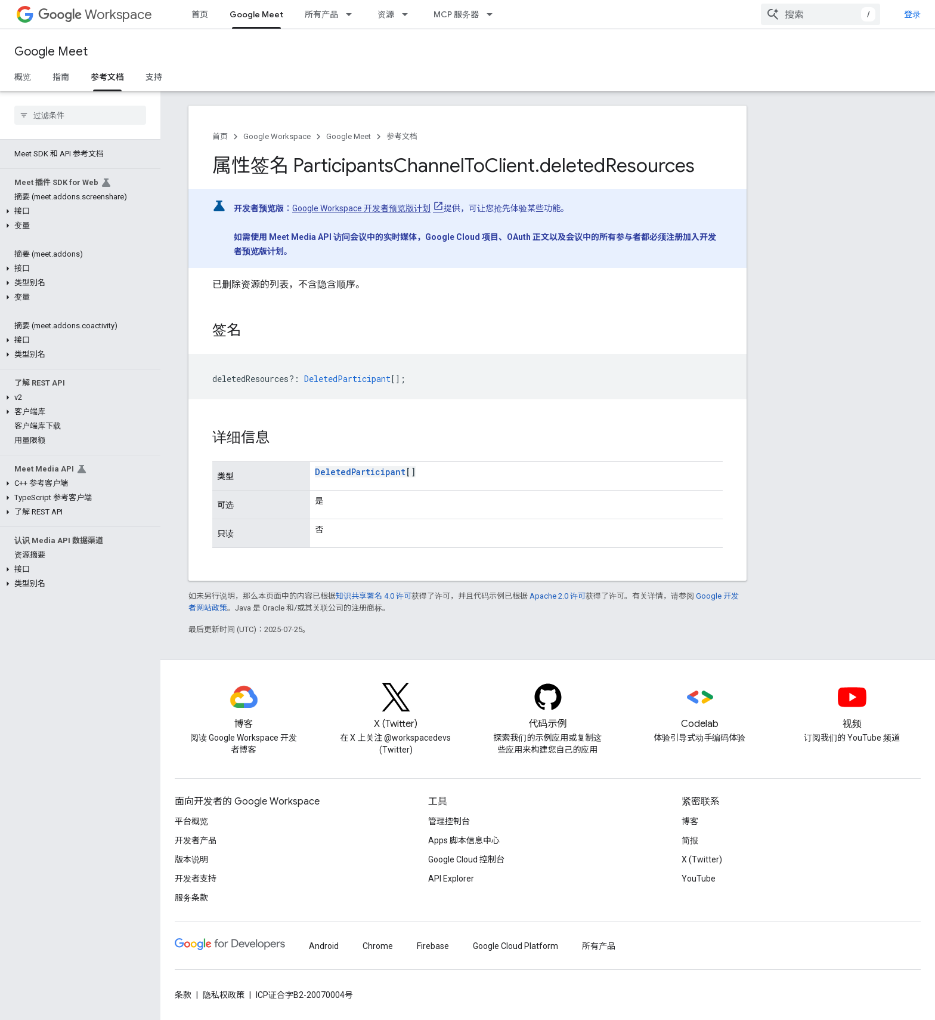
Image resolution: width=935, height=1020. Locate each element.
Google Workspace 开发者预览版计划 (361, 208)
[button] (78, 211)
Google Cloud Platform (515, 946)
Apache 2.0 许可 (558, 595)
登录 (912, 14)
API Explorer (451, 878)
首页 (199, 14)
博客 (690, 821)
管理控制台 (449, 821)
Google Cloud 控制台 (466, 859)
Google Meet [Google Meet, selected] (256, 14)
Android (324, 946)
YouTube (699, 878)
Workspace (95, 15)
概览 (22, 77)
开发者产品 (195, 840)
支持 (153, 77)
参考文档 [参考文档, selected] (107, 77)
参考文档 (401, 136)
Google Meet (51, 51)
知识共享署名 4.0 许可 (373, 595)
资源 (385, 14)
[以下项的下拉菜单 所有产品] (352, 14)
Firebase (433, 946)
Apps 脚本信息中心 (464, 840)
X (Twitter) (702, 859)
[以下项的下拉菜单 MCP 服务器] (493, 14)
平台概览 (191, 821)
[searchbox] (80, 115)
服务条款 (191, 897)
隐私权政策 (223, 995)
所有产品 (321, 14)
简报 (690, 840)
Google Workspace (277, 136)
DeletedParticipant (360, 471)
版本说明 (191, 859)
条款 (183, 995)
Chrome (378, 946)
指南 (60, 77)
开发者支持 (195, 878)
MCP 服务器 (456, 14)
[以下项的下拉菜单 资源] (408, 14)
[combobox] (820, 14)
